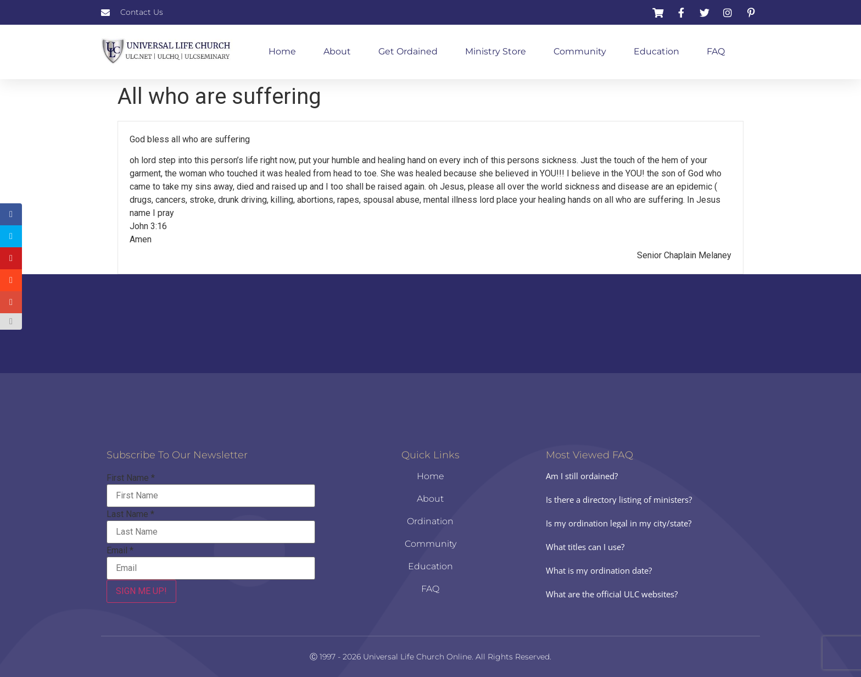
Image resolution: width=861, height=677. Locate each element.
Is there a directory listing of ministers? (619, 499)
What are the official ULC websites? (612, 594)
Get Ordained (408, 51)
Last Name (130, 514)
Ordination (430, 521)
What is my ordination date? (599, 570)
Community (580, 51)
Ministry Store (495, 51)
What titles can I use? (585, 546)
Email (120, 550)
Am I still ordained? (582, 475)
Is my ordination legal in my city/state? (618, 523)
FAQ (716, 51)
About (337, 51)
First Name (131, 478)
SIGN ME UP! (141, 591)
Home (282, 51)
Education (656, 51)
